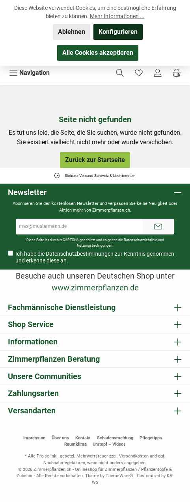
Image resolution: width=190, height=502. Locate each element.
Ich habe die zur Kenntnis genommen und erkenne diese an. (94, 257)
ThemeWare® (119, 475)
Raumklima (75, 444)
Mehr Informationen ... (117, 16)
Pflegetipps (151, 438)
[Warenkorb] (176, 73)
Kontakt (83, 438)
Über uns (60, 438)
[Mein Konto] (157, 73)
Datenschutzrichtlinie (140, 240)
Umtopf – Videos (109, 444)
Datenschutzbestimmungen (80, 254)
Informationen (33, 341)
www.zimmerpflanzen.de (95, 287)
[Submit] (158, 226)
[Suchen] (119, 73)
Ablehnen (71, 31)
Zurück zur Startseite (95, 160)
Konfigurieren (118, 31)
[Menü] (29, 73)
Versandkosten (134, 456)
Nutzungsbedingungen (94, 245)
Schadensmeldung (115, 438)
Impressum (34, 438)
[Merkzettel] (138, 73)
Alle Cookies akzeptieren (97, 52)
